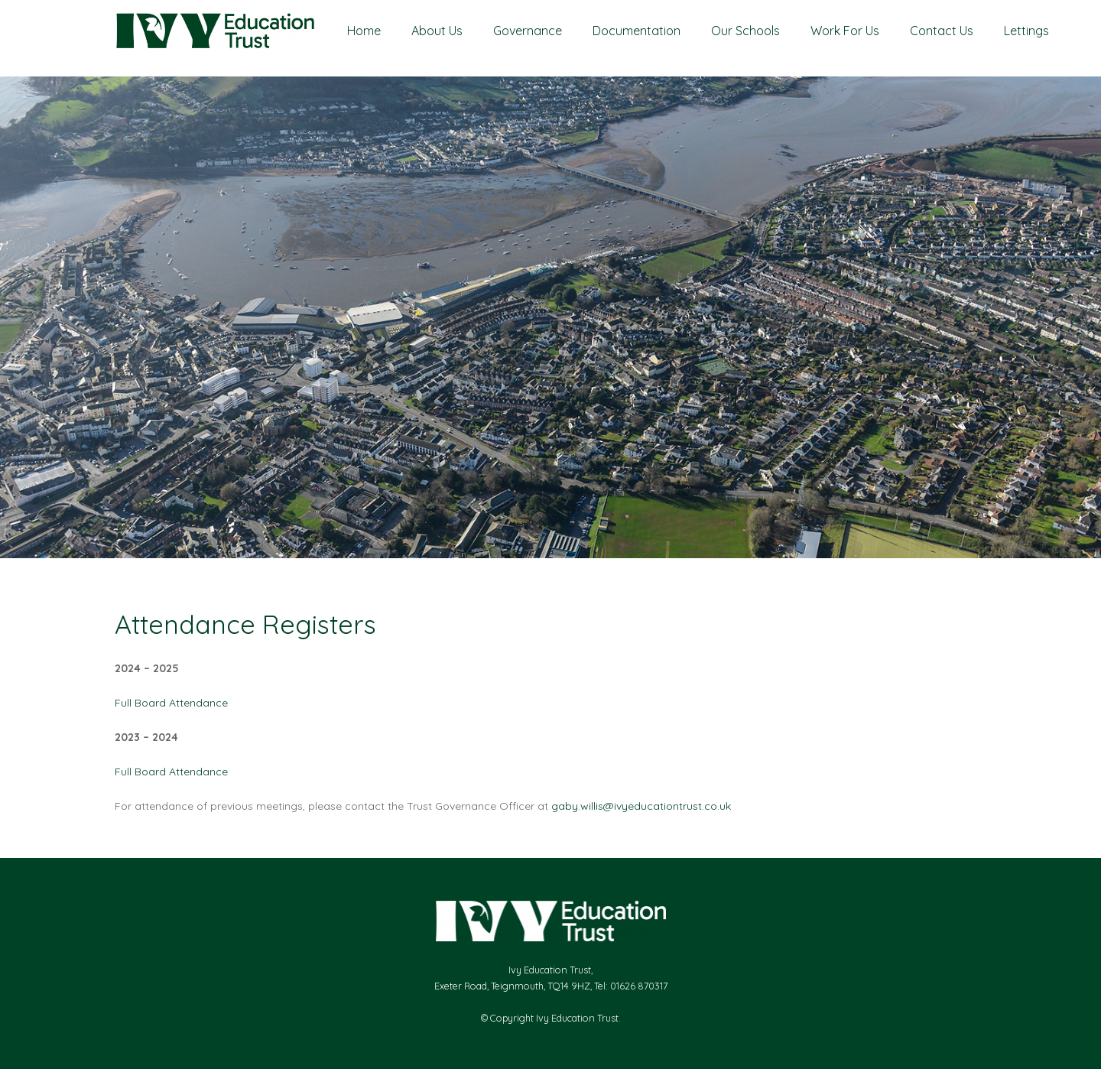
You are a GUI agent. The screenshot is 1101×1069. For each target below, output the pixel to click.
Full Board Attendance (171, 703)
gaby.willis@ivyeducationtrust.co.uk (641, 806)
